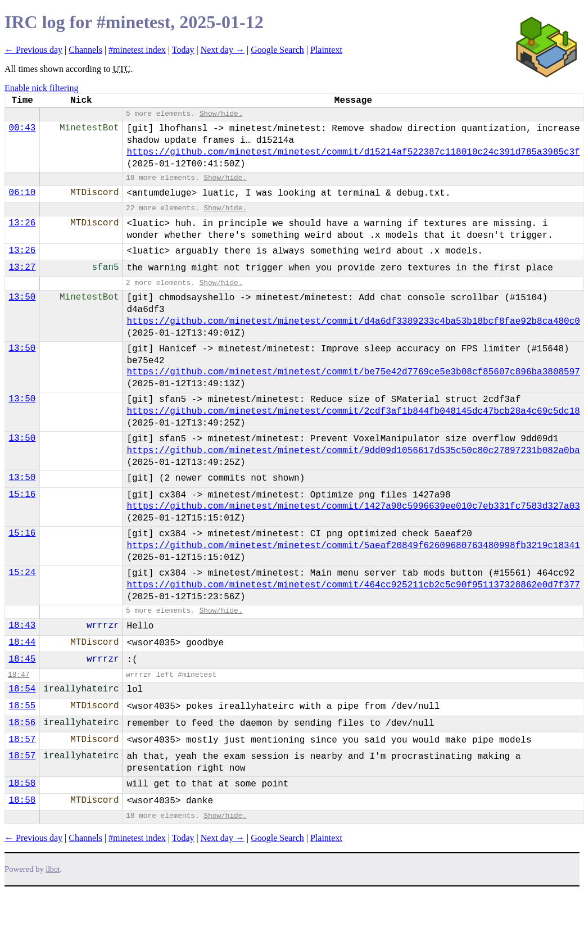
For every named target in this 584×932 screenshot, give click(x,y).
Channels (85, 50)
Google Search (277, 50)
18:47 (18, 675)
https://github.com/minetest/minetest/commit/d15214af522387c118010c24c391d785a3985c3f (353, 152)
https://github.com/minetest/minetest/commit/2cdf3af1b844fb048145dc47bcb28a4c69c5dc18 (353, 411)
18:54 (21, 689)
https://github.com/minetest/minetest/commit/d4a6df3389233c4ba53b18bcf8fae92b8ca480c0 (353, 321)
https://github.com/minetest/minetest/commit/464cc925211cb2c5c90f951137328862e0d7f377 (353, 585)
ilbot (53, 869)
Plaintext (326, 50)
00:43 (21, 128)
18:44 (21, 642)
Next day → (223, 50)
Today (183, 50)
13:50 (21, 297)
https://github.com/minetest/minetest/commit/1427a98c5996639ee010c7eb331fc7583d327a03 (353, 506)
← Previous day (33, 50)
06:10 (21, 193)
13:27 (21, 268)
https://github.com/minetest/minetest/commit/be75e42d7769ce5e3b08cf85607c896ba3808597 (353, 372)
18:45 (21, 659)
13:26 (21, 223)
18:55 (21, 706)
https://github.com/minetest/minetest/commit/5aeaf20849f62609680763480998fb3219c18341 (353, 546)
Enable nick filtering (41, 88)
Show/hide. (221, 114)
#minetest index (137, 50)
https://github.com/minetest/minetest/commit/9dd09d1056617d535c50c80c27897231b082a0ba (353, 451)
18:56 (21, 723)
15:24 (21, 573)
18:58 (21, 784)
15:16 (21, 495)
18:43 (21, 626)
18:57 (21, 740)
